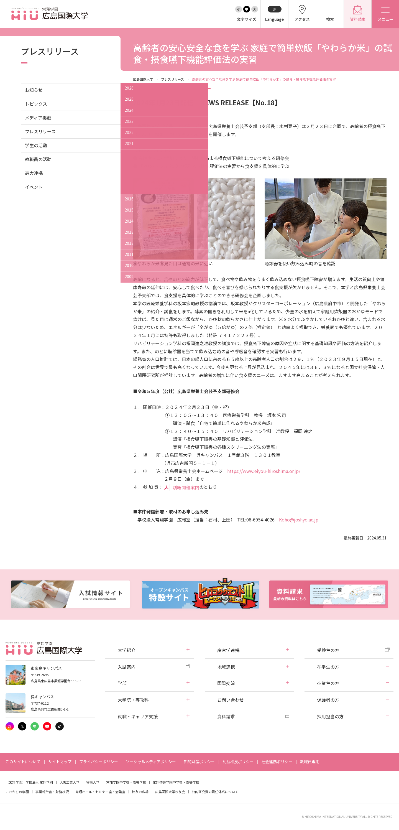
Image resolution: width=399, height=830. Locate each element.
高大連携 (34, 173)
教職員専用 (309, 761)
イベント (34, 187)
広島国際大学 (143, 79)
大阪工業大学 (70, 782)
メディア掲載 (38, 117)
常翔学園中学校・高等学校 (126, 782)
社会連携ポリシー (276, 761)
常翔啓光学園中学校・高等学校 (176, 782)
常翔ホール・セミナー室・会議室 (100, 791)
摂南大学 (92, 782)
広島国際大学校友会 (170, 791)
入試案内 (126, 666)
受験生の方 (328, 650)
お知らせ (34, 89)
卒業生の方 (328, 683)
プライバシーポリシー (98, 761)
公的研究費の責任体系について (215, 791)
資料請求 (226, 716)
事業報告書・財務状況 (52, 791)
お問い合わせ (230, 699)
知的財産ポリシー (199, 761)
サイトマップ (59, 761)
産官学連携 (228, 650)
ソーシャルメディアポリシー (151, 761)
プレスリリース (172, 79)
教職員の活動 (38, 159)
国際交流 (226, 683)
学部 (122, 683)
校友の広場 (140, 791)
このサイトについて (23, 761)
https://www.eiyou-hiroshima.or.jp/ (263, 471)
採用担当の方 (330, 716)
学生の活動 (36, 145)
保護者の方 (328, 699)
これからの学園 (17, 791)
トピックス (36, 103)
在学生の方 (328, 666)
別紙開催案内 (186, 487)
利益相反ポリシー (238, 761)
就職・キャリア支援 (138, 716)
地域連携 (226, 666)
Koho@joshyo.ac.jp (298, 519)
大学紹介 (126, 650)
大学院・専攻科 (133, 699)
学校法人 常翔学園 (39, 782)
